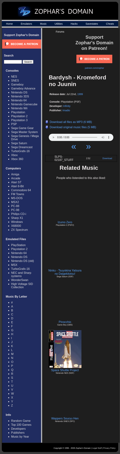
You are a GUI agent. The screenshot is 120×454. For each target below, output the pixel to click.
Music (43, 23)
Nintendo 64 (19, 100)
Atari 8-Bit (17, 186)
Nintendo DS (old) (22, 260)
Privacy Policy (109, 448)
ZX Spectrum (19, 229)
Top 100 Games (21, 424)
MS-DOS (17, 198)
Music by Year (20, 436)
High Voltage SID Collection (22, 285)
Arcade (15, 178)
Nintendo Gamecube (24, 104)
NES (14, 76)
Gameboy (17, 84)
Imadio (66, 110)
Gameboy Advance (23, 88)
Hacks (74, 23)
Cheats (110, 23)
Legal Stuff (97, 448)
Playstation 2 (19, 116)
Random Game (21, 420)
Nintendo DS (19, 92)
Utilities (59, 23)
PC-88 (15, 206)
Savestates (92, 23)
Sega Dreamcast (21, 147)
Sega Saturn (19, 143)
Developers (18, 428)
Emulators (26, 23)
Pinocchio (65, 321)
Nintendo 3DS (20, 96)
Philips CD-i (18, 213)
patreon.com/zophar (94, 68)
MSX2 (15, 202)
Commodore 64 (21, 190)
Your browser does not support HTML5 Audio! (81, 136)
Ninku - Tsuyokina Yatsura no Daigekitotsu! (64, 272)
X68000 (16, 225)
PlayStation (18, 245)
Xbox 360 (17, 159)
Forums (60, 31)
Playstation (18, 112)
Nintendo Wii (19, 108)
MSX (14, 264)
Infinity (66, 106)
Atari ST (16, 182)
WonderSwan (19, 280)
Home (9, 23)
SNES (15, 80)
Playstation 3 (19, 120)
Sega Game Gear (22, 128)
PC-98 (15, 210)
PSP (14, 124)
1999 (80, 94)
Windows (17, 221)
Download (107, 158)
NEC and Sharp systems (21, 274)
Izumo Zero (65, 222)
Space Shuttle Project (65, 370)
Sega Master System (24, 132)
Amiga (15, 174)
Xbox (14, 155)
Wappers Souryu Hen (65, 418)
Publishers (18, 432)
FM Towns (17, 194)
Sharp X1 (17, 217)
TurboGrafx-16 (20, 151)
